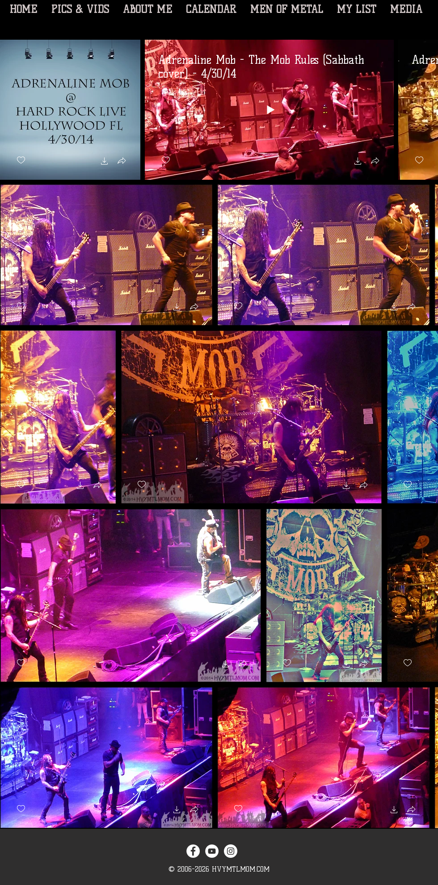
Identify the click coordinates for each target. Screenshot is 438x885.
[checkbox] (21, 160)
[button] (104, 162)
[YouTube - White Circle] (212, 851)
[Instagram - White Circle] (230, 851)
